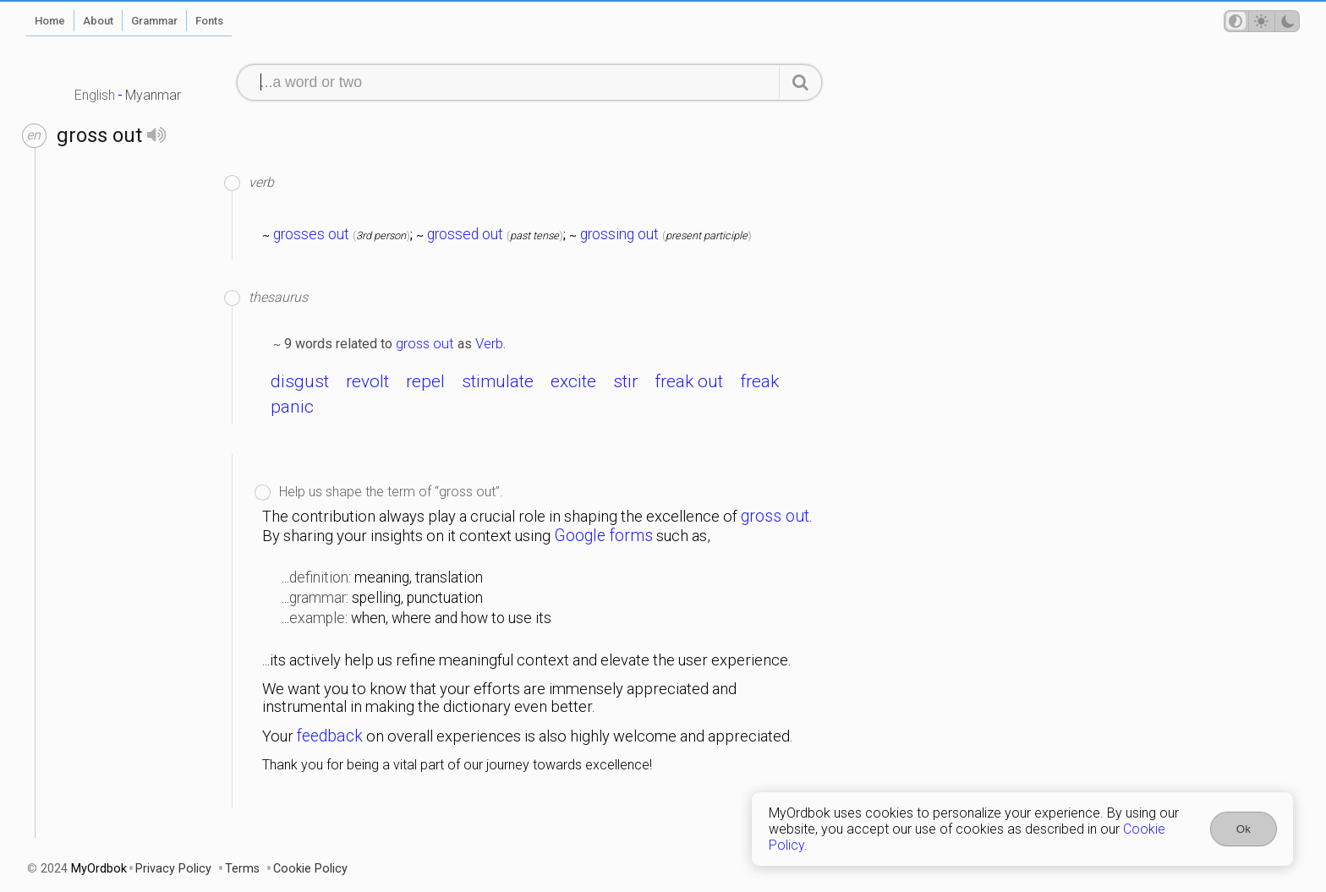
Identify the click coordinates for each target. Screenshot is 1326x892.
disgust (300, 381)
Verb (489, 343)
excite (573, 381)
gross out (425, 343)
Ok (1243, 829)
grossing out (619, 234)
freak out (689, 381)
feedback (330, 736)
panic (292, 407)
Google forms (603, 535)
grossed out (465, 234)
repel (425, 381)
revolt (367, 381)
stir (625, 381)
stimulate (498, 381)
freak (759, 381)
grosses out (311, 234)
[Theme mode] (1262, 21)
